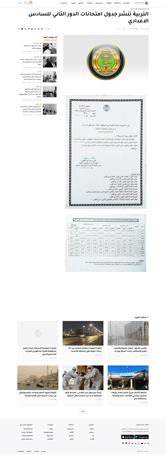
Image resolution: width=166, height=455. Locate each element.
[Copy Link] (25, 29)
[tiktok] (129, 444)
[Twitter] (145, 444)
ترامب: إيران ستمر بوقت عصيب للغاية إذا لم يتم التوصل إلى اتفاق (30, 60)
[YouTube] (142, 444)
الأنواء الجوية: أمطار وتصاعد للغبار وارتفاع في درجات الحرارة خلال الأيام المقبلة (39, 396)
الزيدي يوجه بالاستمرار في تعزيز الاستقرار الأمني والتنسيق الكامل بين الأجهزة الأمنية (30, 75)
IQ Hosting (145, 452)
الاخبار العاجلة (142, 9)
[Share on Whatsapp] (35, 29)
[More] (18, 29)
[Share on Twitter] (38, 29)
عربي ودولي (36, 42)
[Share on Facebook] (41, 29)
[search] (29, 3)
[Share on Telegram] (28, 29)
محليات (130, 9)
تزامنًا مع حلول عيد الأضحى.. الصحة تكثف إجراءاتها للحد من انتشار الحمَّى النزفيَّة (84, 396)
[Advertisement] (106, 292)
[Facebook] (148, 444)
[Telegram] (135, 444)
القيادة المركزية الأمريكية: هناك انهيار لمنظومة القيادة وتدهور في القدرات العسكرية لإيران (38, 351)
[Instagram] (138, 444)
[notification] (32, 3)
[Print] (22, 29)
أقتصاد (37, 85)
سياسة (37, 102)
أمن (38, 70)
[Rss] (132, 444)
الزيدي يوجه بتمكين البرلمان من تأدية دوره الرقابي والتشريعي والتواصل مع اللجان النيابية (30, 108)
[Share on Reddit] (31, 29)
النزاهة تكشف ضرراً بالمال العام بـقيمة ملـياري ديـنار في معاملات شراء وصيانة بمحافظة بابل (128, 396)
